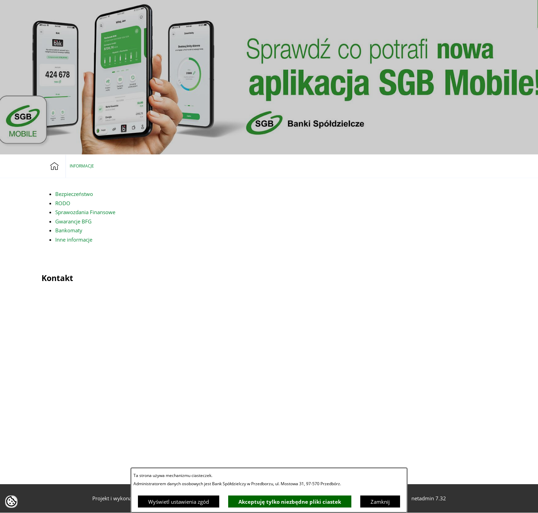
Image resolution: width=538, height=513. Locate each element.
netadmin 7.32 (428, 498)
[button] (473, 9)
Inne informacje (73, 239)
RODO (62, 203)
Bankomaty (68, 230)
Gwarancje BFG (73, 221)
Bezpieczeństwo (74, 193)
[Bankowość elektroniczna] (457, 9)
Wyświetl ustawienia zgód (178, 501)
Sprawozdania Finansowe (85, 212)
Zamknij (380, 501)
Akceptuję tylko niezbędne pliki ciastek (289, 501)
